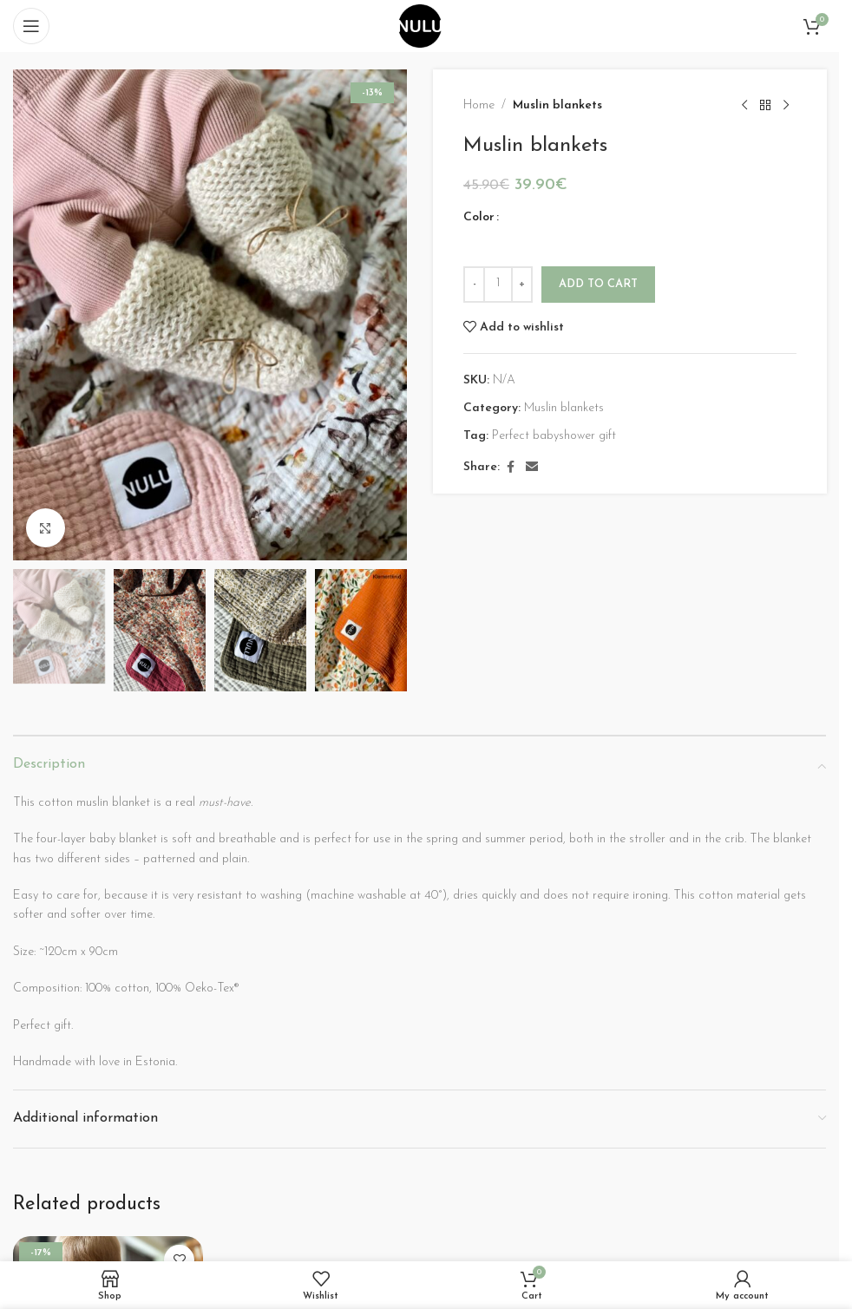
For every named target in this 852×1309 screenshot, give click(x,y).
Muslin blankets (557, 105)
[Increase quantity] (522, 284)
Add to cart (598, 284)
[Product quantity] (498, 284)
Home (479, 105)
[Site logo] (420, 25)
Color (479, 217)
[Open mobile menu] (31, 26)
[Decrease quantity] (474, 284)
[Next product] (785, 105)
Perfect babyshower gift (554, 435)
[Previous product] (743, 105)
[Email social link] (532, 468)
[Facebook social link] (510, 468)
